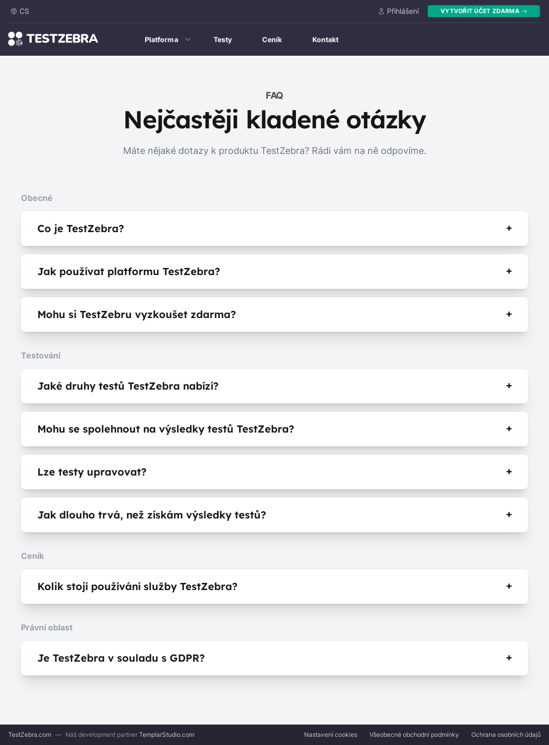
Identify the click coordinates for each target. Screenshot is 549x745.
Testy (222, 39)
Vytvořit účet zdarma (484, 11)
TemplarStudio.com (166, 734)
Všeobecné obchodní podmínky (414, 734)
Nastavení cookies (330, 734)
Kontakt (325, 39)
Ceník (272, 39)
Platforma (168, 39)
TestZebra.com (29, 734)
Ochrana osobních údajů (506, 734)
